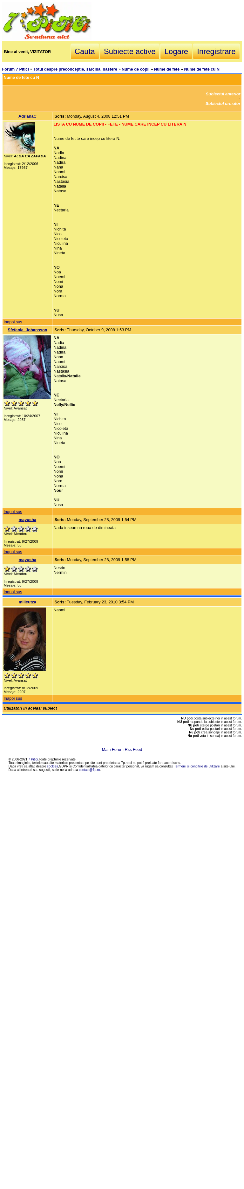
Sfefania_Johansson (27, 329)
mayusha (27, 519)
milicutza (27, 602)
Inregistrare (216, 51)
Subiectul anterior (223, 94)
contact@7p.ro (89, 770)
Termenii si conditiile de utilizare (197, 766)
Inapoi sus (12, 322)
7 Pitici (33, 759)
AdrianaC (27, 116)
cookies (52, 766)
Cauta (85, 51)
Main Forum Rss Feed (122, 749)
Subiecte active (130, 51)
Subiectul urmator (223, 103)
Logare (176, 51)
